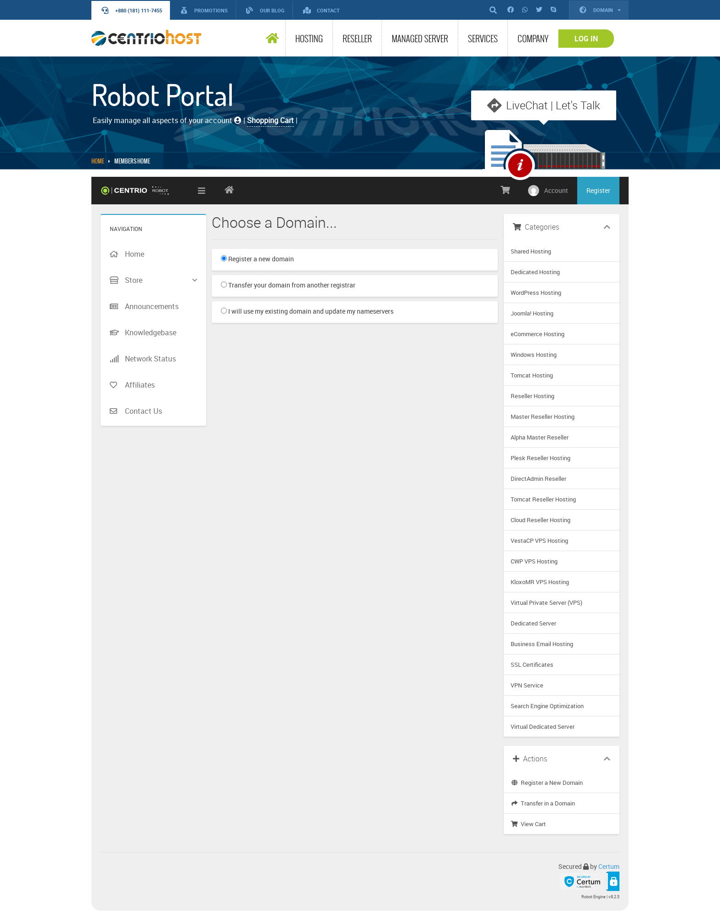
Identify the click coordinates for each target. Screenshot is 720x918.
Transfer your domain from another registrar (288, 285)
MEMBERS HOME (132, 161)
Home (97, 161)
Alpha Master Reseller (539, 437)
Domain (600, 9)
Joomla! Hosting (532, 313)
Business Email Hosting (542, 644)
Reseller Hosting (532, 396)
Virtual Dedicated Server (542, 726)
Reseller (357, 38)
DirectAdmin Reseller (538, 478)
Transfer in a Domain (543, 803)
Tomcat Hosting (532, 375)
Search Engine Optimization (547, 706)
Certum (608, 866)
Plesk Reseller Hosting (540, 458)
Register (598, 190)
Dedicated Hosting (535, 272)
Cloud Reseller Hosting (540, 520)
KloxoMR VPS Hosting (540, 582)
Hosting (309, 38)
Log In (586, 39)
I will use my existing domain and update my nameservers (307, 311)
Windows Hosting (534, 354)
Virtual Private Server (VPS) (546, 602)
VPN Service (527, 685)
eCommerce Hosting (537, 334)
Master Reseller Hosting (542, 416)
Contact (321, 10)
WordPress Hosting (536, 292)
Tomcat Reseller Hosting (543, 499)
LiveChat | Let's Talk (553, 105)
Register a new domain (257, 258)
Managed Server (420, 38)
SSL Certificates (532, 664)
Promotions (204, 10)
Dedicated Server (533, 623)
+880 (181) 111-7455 (131, 10)
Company (533, 38)
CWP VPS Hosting (534, 561)
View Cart (528, 824)
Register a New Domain (547, 782)
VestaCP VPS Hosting (539, 540)
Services (483, 38)
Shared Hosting (531, 251)
